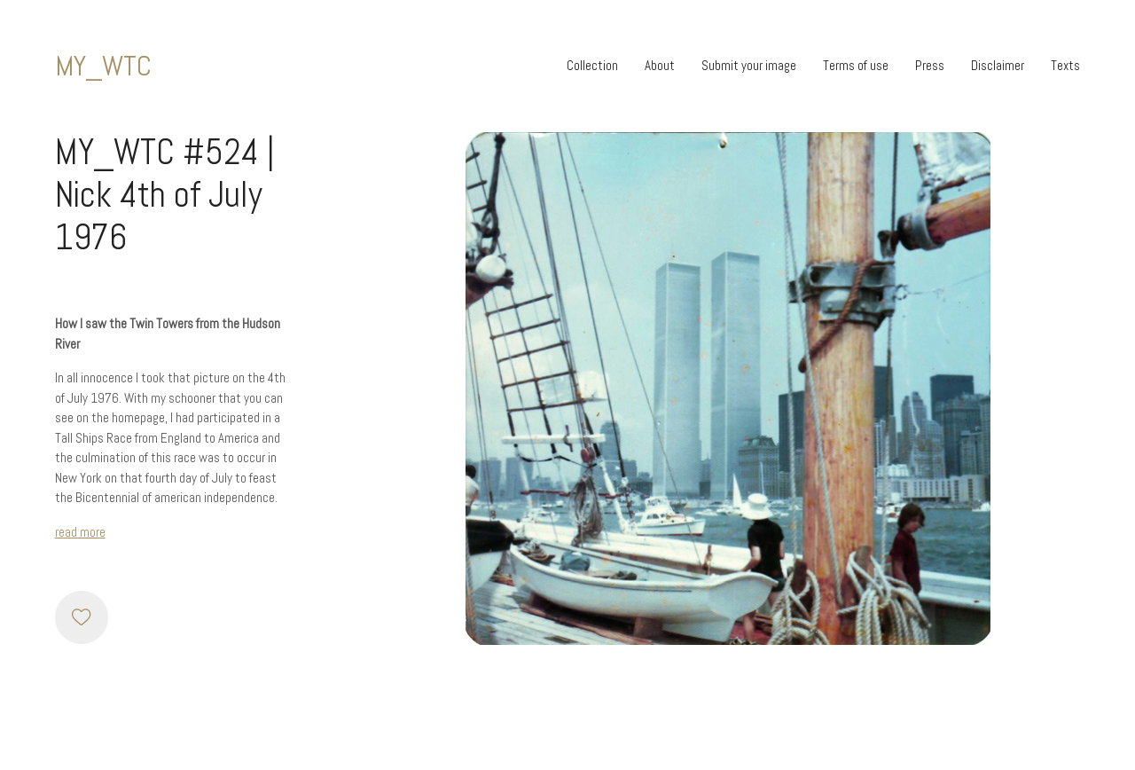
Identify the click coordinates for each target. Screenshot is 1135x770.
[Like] (81, 617)
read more (80, 531)
